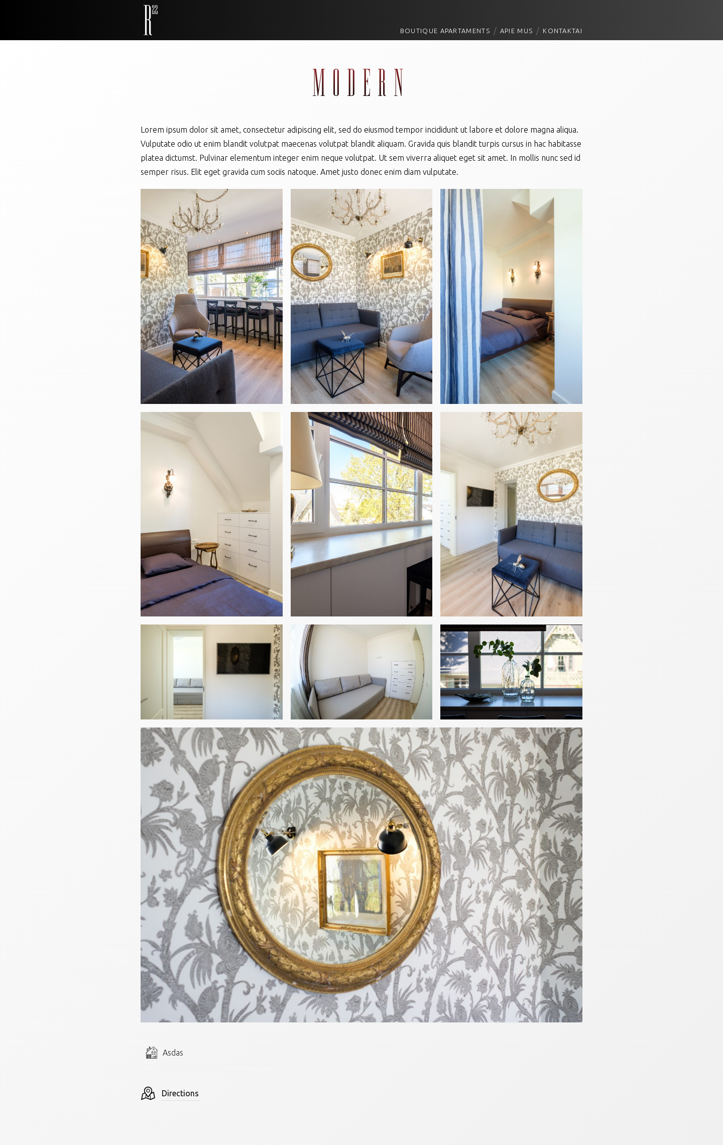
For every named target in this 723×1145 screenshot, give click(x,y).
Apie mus (516, 30)
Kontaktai (562, 30)
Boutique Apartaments (445, 30)
